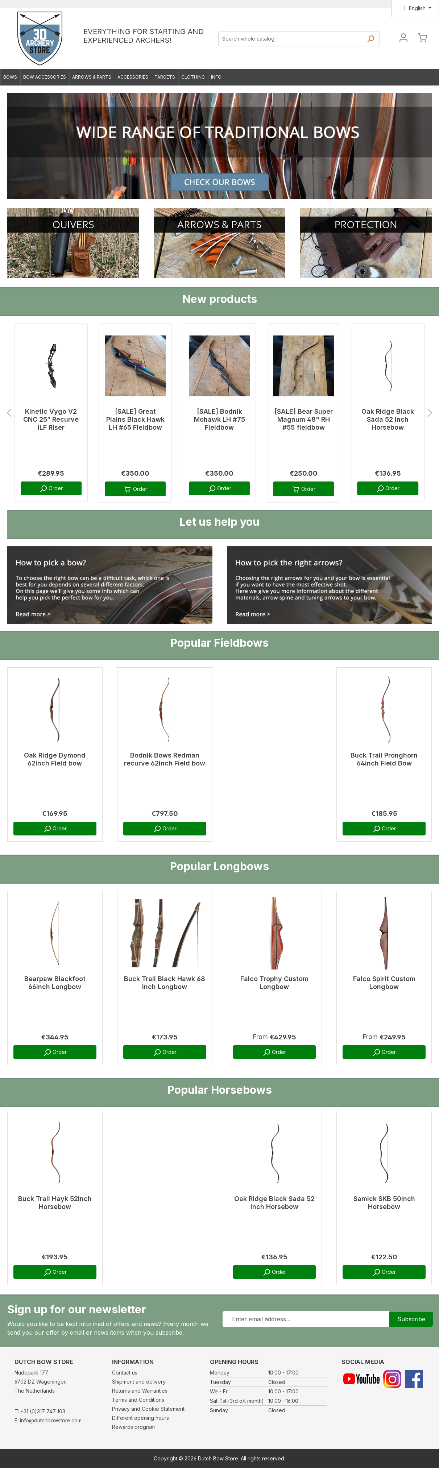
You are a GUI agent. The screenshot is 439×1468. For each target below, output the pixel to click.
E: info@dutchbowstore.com (48, 1420)
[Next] (429, 413)
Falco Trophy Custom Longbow (274, 983)
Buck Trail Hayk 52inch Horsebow (55, 1202)
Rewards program (133, 1427)
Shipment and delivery (139, 1382)
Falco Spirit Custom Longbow (384, 983)
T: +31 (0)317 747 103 (40, 1411)
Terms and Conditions (138, 1400)
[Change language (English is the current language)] (415, 8)
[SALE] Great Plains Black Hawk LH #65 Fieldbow (135, 419)
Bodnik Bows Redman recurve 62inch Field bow (164, 759)
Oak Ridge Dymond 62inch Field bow (55, 759)
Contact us (124, 1372)
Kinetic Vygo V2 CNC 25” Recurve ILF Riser (51, 419)
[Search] (370, 41)
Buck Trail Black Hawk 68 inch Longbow (164, 983)
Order (51, 489)
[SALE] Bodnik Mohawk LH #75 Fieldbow (219, 419)
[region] (219, 413)
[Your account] (403, 38)
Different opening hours (140, 1418)
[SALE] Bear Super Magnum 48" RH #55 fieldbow (303, 419)
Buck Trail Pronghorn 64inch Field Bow (384, 759)
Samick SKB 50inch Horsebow (384, 1202)
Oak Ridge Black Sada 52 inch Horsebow (387, 419)
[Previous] (9, 413)
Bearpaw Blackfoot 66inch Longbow (55, 983)
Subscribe (411, 1319)
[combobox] (291, 39)
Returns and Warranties (139, 1391)
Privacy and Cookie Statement (148, 1409)
